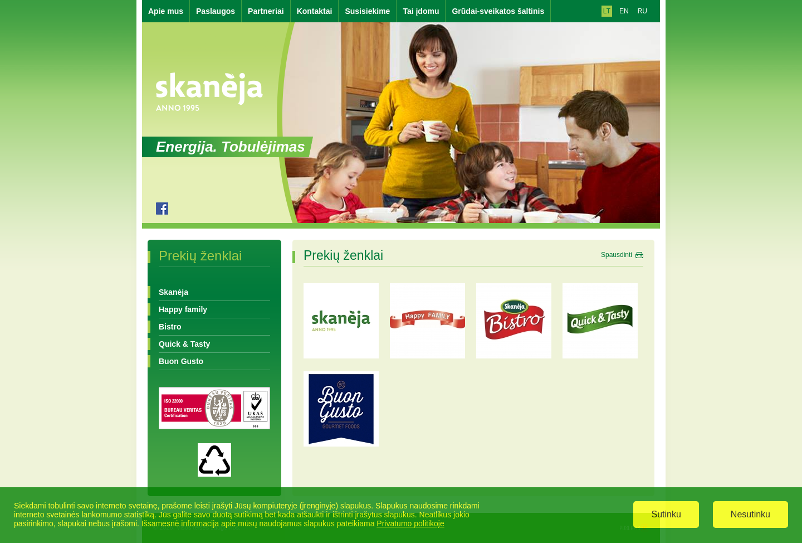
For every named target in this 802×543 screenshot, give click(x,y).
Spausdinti (616, 255)
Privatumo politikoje (410, 524)
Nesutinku (750, 515)
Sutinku (666, 515)
